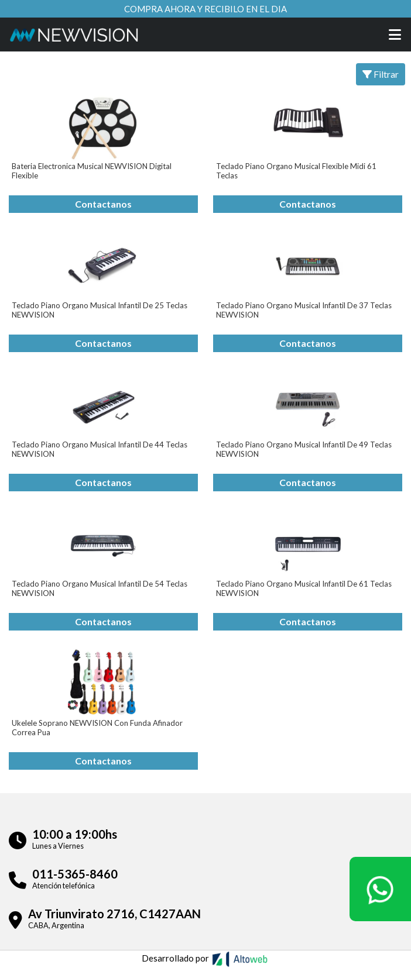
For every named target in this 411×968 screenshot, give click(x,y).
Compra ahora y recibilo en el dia (205, 9)
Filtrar (380, 74)
